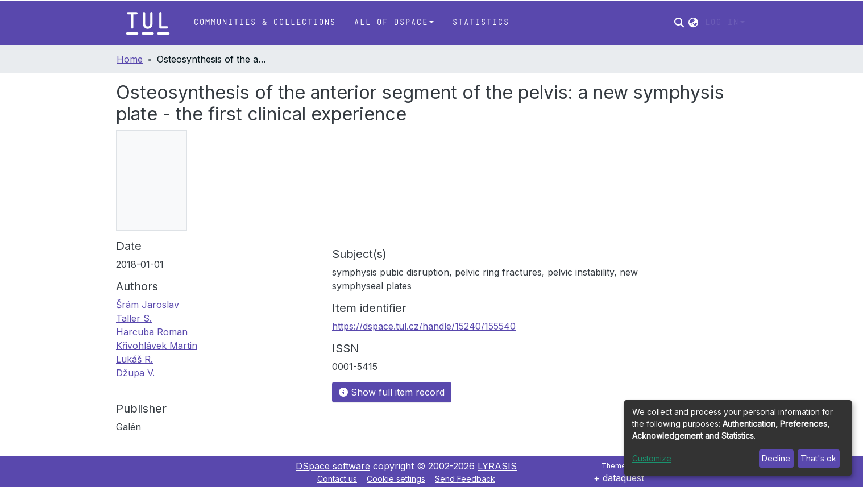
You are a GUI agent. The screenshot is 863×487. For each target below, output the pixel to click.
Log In (721, 22)
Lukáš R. (134, 359)
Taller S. (134, 318)
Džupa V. (135, 372)
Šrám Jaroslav (147, 304)
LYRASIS (497, 466)
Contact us (337, 479)
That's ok (818, 458)
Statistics (480, 22)
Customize (651, 458)
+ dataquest (619, 478)
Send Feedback (465, 479)
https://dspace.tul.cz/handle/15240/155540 (424, 326)
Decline (776, 458)
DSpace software (333, 466)
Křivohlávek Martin (156, 345)
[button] (693, 22)
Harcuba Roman (152, 332)
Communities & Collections (264, 22)
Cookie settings (396, 479)
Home (130, 59)
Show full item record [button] (392, 392)
